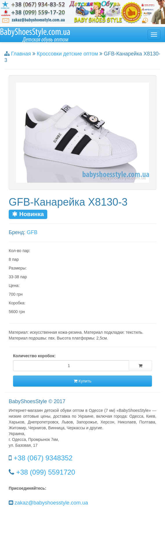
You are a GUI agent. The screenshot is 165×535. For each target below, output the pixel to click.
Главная (21, 54)
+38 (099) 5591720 (45, 472)
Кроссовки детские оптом (67, 54)
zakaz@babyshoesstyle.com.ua (51, 503)
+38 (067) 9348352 (43, 458)
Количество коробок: (34, 355)
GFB (32, 232)
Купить (82, 381)
